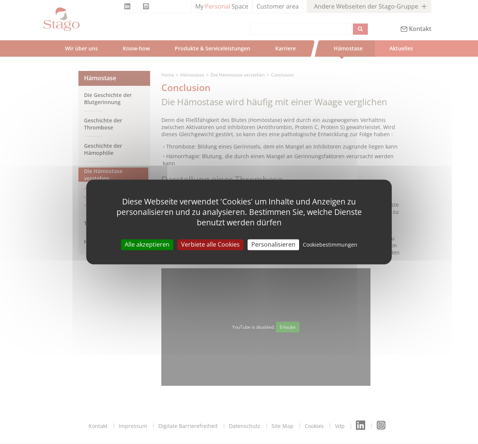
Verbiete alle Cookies (210, 244)
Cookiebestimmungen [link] (330, 244)
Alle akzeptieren (147, 244)
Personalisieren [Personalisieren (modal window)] (273, 244)
